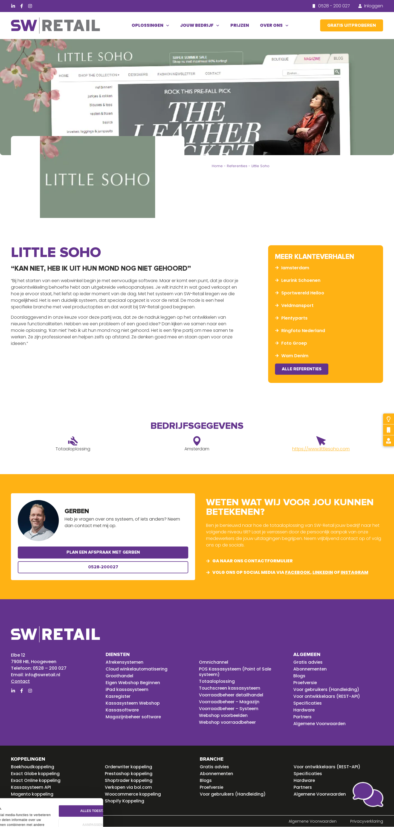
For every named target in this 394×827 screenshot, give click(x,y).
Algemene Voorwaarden (320, 723)
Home (217, 166)
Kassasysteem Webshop (133, 703)
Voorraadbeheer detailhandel (232, 695)
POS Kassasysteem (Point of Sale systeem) (236, 671)
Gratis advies (308, 662)
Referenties (237, 166)
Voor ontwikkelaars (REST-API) (327, 696)
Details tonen (21, 814)
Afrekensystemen (125, 662)
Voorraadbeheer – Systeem (229, 708)
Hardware (304, 710)
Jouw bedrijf (199, 25)
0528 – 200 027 (49, 668)
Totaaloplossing (217, 681)
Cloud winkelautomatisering (137, 669)
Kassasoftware (122, 710)
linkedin (322, 572)
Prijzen (239, 25)
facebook (297, 572)
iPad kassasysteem (127, 689)
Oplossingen (150, 25)
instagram (354, 572)
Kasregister (118, 696)
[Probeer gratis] (388, 418)
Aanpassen (154, 798)
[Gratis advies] (388, 440)
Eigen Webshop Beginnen (133, 683)
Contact (20, 681)
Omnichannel (213, 662)
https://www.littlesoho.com (321, 449)
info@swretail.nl (42, 675)
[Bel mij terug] (388, 429)
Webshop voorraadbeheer (228, 722)
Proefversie (305, 683)
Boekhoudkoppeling (33, 767)
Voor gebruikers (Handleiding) (327, 689)
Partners (302, 717)
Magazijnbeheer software (134, 717)
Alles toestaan (154, 784)
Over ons (274, 25)
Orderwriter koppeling (129, 767)
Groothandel (120, 676)
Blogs (299, 676)
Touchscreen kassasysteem (230, 688)
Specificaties (307, 703)
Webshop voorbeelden (224, 715)
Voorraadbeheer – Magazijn (230, 702)
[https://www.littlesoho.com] (321, 441)
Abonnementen (310, 669)
